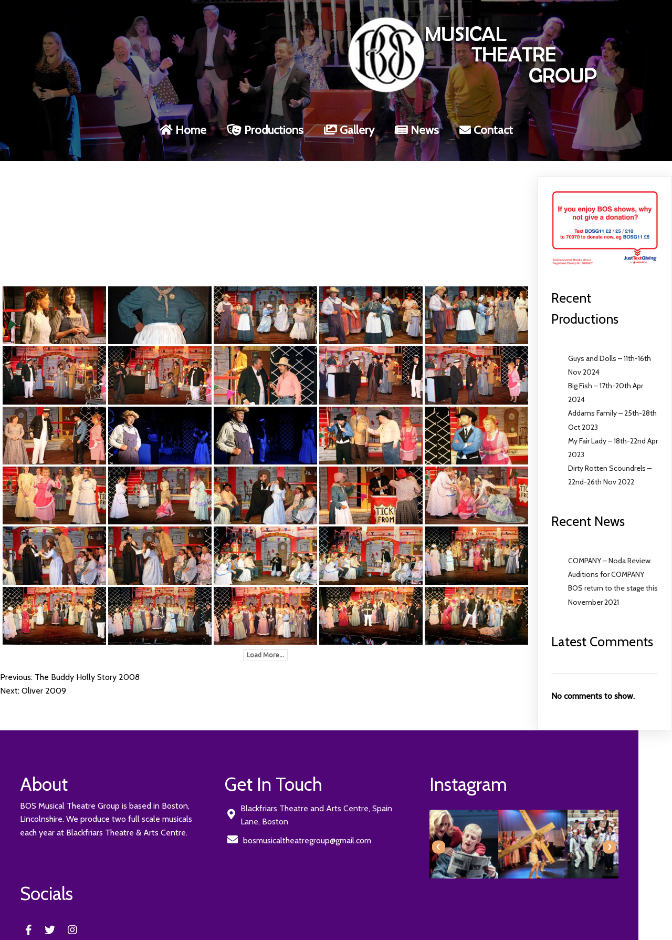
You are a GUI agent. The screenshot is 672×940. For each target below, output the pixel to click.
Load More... (265, 644)
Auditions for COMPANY (606, 564)
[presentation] (353, 836)
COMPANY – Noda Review (609, 550)
